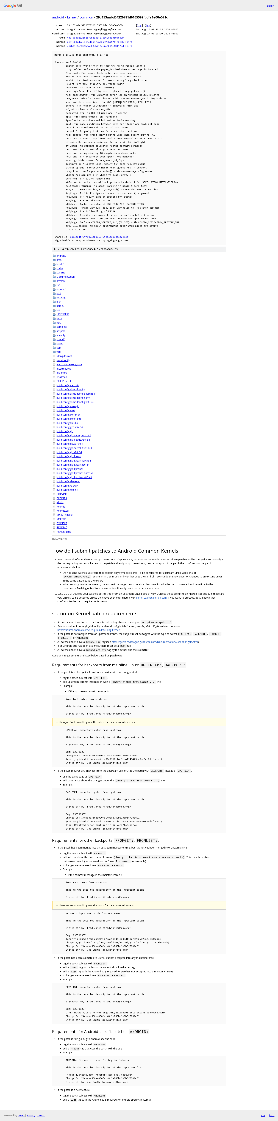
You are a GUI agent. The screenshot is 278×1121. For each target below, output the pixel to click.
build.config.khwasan (68, 481)
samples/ (62, 326)
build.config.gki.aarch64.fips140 (74, 448)
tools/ (60, 343)
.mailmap (62, 377)
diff (129, 41)
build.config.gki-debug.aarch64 (74, 435)
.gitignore (62, 372)
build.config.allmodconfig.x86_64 (75, 402)
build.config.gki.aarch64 (70, 443)
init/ (59, 293)
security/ (61, 335)
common (86, 17)
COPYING (62, 494)
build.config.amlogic (68, 406)
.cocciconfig (63, 360)
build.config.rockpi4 (67, 485)
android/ (61, 255)
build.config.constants (69, 418)
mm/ (59, 318)
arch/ (59, 259)
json (271, 1115)
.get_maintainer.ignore (69, 364)
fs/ (58, 285)
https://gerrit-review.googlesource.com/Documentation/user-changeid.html (155, 641)
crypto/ (61, 272)
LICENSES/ (63, 314)
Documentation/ (66, 276)
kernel (72, 17)
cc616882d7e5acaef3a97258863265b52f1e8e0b (95, 41)
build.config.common (68, 414)
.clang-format (64, 356)
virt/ (59, 351)
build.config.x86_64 (67, 489)
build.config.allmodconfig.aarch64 (76, 393)
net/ (59, 322)
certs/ (60, 268)
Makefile (61, 519)
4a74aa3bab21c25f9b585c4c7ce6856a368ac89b (95, 37)
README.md (64, 531)
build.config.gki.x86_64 (69, 452)
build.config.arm (66, 410)
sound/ (61, 339)
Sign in (270, 5)
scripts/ (61, 331)
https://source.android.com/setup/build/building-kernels (88, 630)
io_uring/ (61, 297)
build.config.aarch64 (68, 385)
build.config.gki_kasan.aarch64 (74, 460)
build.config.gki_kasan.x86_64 (73, 464)
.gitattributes (64, 368)
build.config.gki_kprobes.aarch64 (75, 473)
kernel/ (60, 305)
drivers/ (61, 280)
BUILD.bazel (64, 381)
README (62, 527)
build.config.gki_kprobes (70, 469)
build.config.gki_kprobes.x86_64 (74, 477)
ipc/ (59, 301)
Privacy (31, 1115)
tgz (148, 25)
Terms (41, 1115)
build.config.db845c (67, 423)
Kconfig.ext (63, 510)
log (139, 25)
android (58, 17)
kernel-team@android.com (151, 597)
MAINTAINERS (65, 515)
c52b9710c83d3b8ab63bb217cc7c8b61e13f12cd (95, 46)
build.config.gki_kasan (69, 456)
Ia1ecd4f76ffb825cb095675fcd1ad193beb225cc (99, 236)
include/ (61, 289)
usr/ (59, 347)
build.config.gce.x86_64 (70, 427)
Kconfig (61, 506)
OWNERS (62, 523)
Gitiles (21, 1115)
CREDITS (62, 498)
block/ (60, 264)
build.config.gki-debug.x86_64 (73, 439)
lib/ (58, 310)
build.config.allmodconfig (71, 389)
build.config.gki (65, 431)
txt (263, 1115)
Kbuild (60, 502)
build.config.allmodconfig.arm (73, 397)
